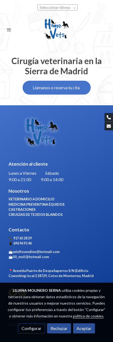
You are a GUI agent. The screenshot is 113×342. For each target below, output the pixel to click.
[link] (56, 29)
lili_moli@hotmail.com (31, 257)
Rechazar (59, 328)
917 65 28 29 (22, 238)
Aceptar (84, 328)
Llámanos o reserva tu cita (57, 87)
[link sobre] (56, 136)
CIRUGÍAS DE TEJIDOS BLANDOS (36, 214)
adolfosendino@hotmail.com (36, 252)
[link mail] (108, 126)
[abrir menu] (9, 29)
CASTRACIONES (22, 209)
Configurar (31, 328)
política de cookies (88, 316)
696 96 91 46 (22, 243)
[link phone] (108, 117)
